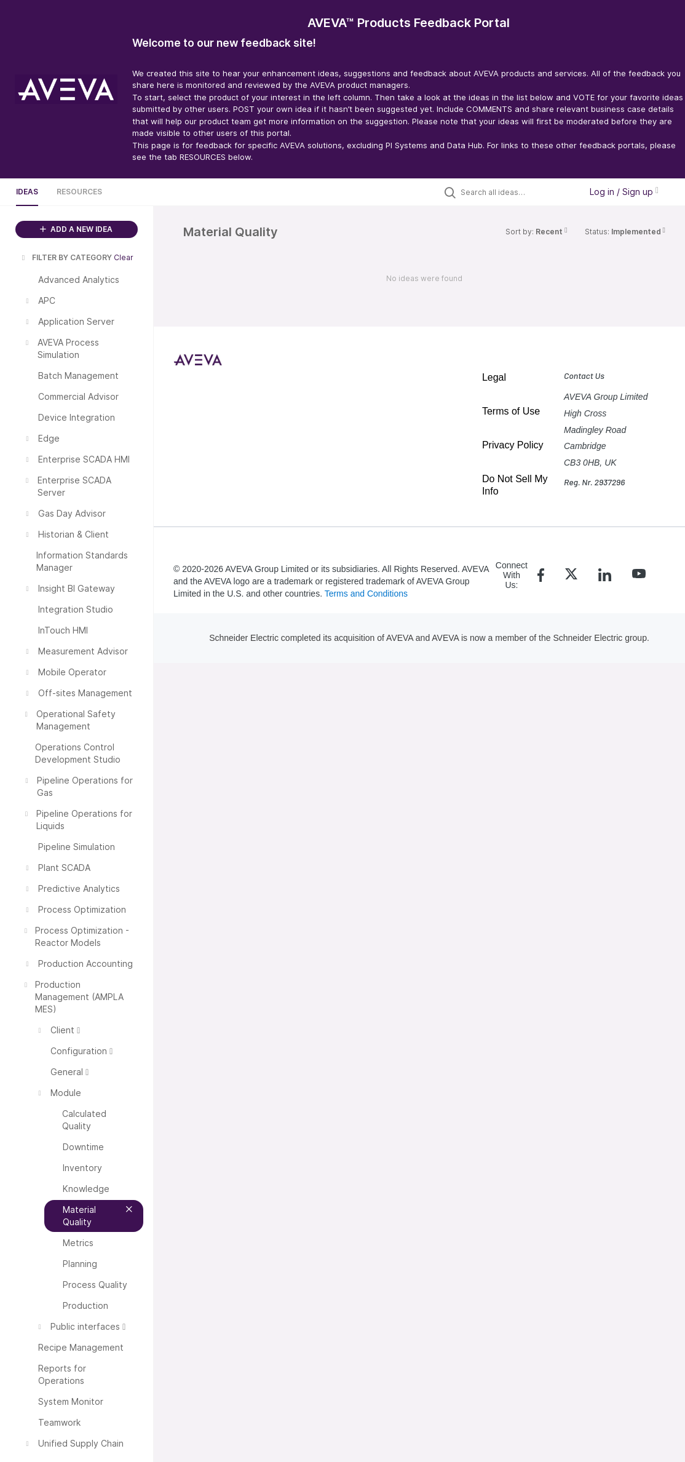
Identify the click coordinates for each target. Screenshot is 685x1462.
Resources (79, 191)
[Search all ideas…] (518, 192)
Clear (123, 257)
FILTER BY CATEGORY (66, 257)
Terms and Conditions (366, 593)
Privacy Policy (513, 445)
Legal (494, 377)
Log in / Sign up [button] (624, 191)
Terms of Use (511, 411)
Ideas (27, 191)
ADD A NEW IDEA (76, 229)
